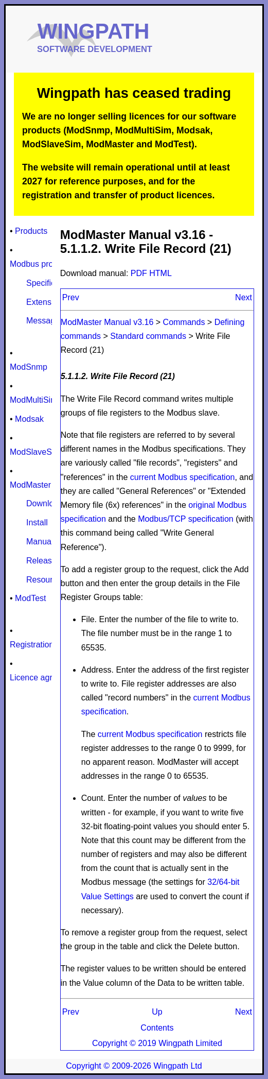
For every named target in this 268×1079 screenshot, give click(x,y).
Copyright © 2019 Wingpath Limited (157, 1043)
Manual (39, 541)
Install (37, 522)
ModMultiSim (33, 400)
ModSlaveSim (35, 452)
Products (31, 231)
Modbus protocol (40, 264)
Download (44, 503)
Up (157, 1011)
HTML (160, 273)
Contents (156, 1027)
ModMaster (30, 485)
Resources (45, 579)
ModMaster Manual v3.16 (107, 322)
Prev (70, 297)
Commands (184, 322)
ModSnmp (28, 367)
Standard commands (148, 336)
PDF (140, 273)
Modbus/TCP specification (186, 519)
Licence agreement (45, 677)
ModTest (30, 598)
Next (243, 297)
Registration (31, 644)
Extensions (46, 302)
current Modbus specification (182, 477)
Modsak (29, 419)
